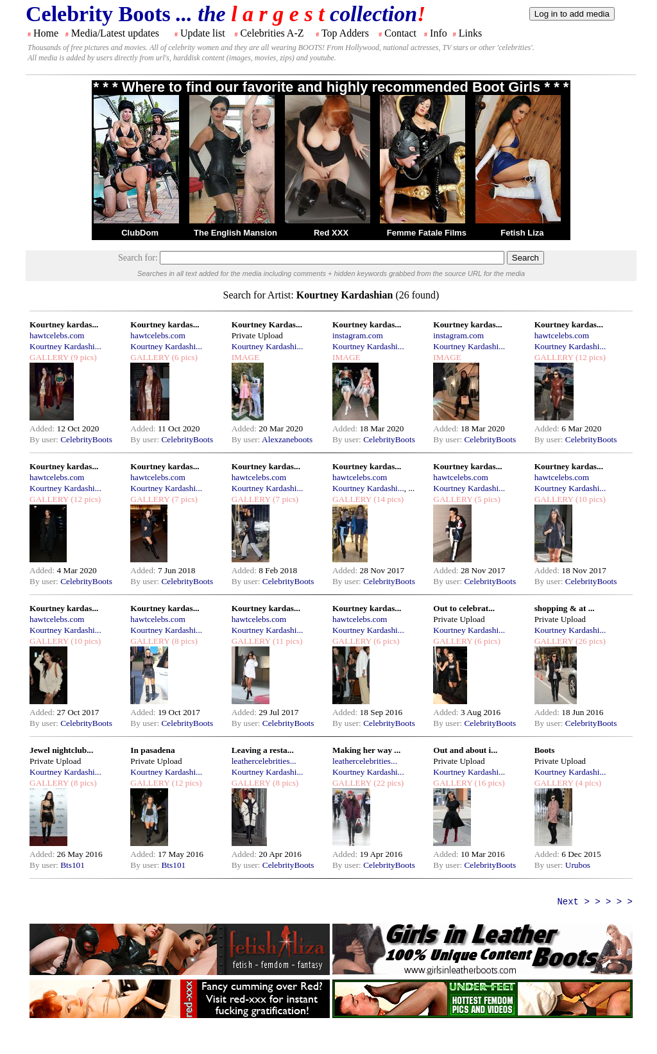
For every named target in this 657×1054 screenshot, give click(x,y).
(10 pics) (590, 499)
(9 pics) (83, 357)
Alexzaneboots (287, 439)
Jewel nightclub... (61, 750)
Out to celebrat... (464, 608)
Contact (400, 33)
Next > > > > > (595, 902)
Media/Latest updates (115, 33)
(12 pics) (590, 357)
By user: (45, 439)
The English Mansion (235, 233)
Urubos (577, 865)
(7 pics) (183, 499)
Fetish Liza (521, 233)
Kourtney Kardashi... (65, 346)
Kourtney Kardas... (267, 324)
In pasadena (152, 750)
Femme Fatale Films (426, 233)
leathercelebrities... (264, 761)
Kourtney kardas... (64, 324)
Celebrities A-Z (271, 33)
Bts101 (72, 865)
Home (45, 33)
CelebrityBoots (86, 439)
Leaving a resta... (263, 750)
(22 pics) (387, 783)
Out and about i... (465, 750)
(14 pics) (387, 499)
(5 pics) (486, 499)
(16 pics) (488, 783)
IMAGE (246, 357)
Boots (544, 750)
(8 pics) (183, 641)
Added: (43, 428)
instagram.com (357, 335)
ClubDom (139, 233)
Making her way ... (366, 750)
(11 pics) (287, 641)
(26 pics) (590, 641)
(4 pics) (588, 783)
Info (438, 33)
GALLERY (49, 357)
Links (470, 33)
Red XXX (331, 233)
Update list (202, 33)
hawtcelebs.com (57, 335)
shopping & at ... (564, 608)
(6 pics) (183, 357)
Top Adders (345, 33)
